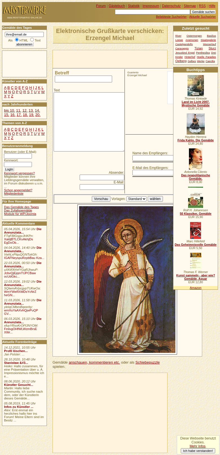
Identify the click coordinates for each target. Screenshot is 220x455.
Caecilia (210, 61)
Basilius (211, 35)
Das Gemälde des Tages (21, 207)
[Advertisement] (119, 58)
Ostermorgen (194, 35)
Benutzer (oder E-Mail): (20, 151)
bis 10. (9, 110)
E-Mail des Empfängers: (150, 168)
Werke (201, 61)
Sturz (212, 48)
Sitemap (190, 6)
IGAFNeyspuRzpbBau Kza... (24, 258)
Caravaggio (182, 48)
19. (31, 115)
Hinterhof (189, 57)
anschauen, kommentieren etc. (94, 362)
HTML (23, 40)
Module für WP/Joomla (20, 214)
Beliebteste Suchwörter (171, 16)
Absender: (116, 173)
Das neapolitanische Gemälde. (195, 176)
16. (12, 115)
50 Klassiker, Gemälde (196, 213)
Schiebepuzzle (147, 362)
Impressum (151, 6)
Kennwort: (11, 160)
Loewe (179, 40)
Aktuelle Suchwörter (202, 16)
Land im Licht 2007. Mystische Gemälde (196, 103)
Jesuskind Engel (185, 52)
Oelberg (181, 61)
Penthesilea (203, 52)
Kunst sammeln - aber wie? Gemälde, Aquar (195, 277)
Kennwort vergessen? (19, 173)
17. (19, 115)
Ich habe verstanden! (198, 450)
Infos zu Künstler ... (18, 406)
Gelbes (192, 61)
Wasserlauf (209, 44)
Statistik (134, 6)
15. (6, 115)
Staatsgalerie (208, 40)
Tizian (198, 48)
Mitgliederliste (13, 193)
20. (37, 115)
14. (37, 110)
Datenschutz (171, 6)
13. (31, 110)
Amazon (195, 287)
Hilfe (212, 6)
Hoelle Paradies (206, 57)
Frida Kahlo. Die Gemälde (195, 140)
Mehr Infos (197, 446)
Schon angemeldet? (18, 190)
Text (57, 90)
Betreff (62, 73)
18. (25, 115)
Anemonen (192, 40)
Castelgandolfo (184, 44)
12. (24, 110)
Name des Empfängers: (150, 153)
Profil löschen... (16, 351)
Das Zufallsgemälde (18, 210)
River (178, 35)
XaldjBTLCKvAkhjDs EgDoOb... (18, 241)
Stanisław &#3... (16, 362)
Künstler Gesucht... (18, 384)
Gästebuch (117, 6)
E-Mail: (119, 182)
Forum (101, 6)
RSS (202, 6)
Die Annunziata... (23, 230)
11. (18, 110)
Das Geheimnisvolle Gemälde (196, 244)
